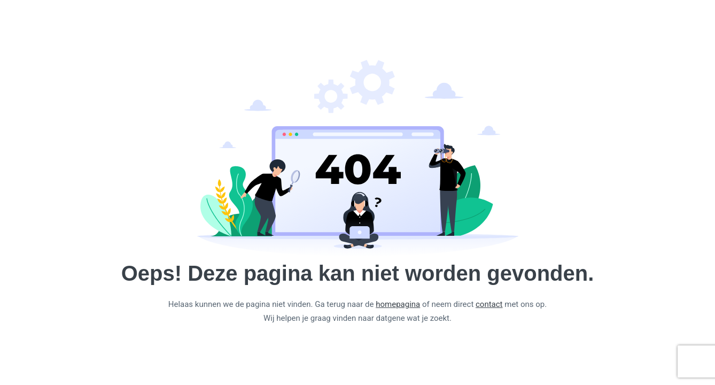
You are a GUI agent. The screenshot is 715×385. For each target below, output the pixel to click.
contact (489, 304)
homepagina (398, 304)
